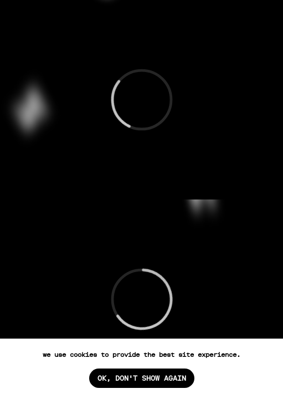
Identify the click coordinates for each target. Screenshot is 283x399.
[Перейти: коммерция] (141, 299)
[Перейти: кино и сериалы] (141, 100)
